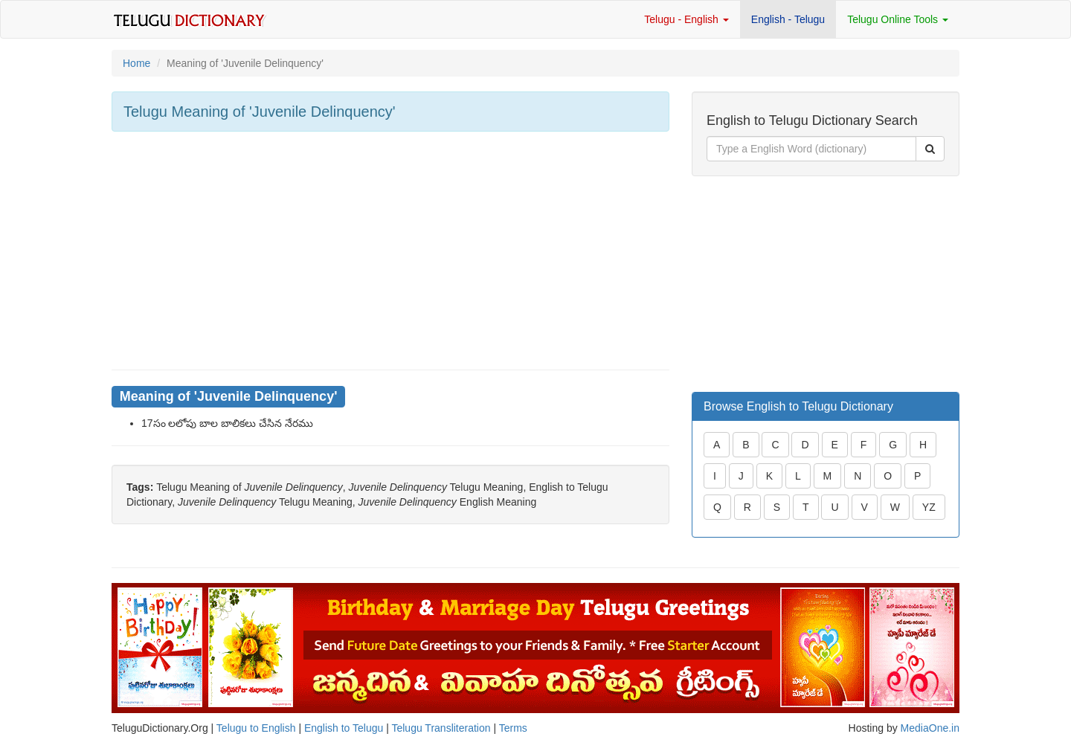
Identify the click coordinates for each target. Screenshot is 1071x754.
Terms (513, 728)
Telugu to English (256, 728)
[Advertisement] (390, 250)
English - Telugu (788, 19)
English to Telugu (343, 728)
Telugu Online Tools (897, 19)
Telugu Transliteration (440, 728)
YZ (929, 507)
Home (136, 63)
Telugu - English (686, 19)
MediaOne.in (930, 728)
